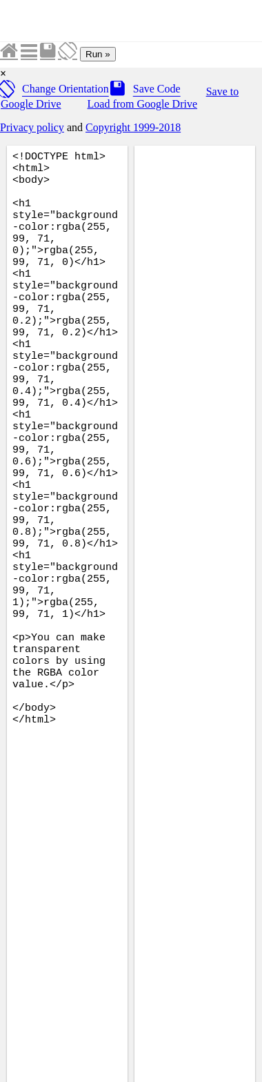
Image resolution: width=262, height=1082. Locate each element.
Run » (97, 54)
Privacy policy (32, 127)
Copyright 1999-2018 (133, 127)
